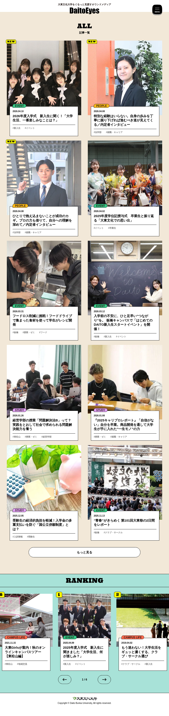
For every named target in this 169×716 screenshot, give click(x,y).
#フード (43, 332)
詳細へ (44, 88)
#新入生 (16, 128)
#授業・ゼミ (29, 332)
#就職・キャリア (114, 132)
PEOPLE (101, 105)
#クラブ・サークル (113, 532)
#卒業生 (112, 228)
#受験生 (31, 537)
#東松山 (16, 437)
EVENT (19, 105)
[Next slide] (104, 679)
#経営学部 (46, 437)
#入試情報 (18, 537)
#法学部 (98, 132)
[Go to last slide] (64, 679)
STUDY (19, 410)
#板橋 (15, 332)
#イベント (30, 128)
